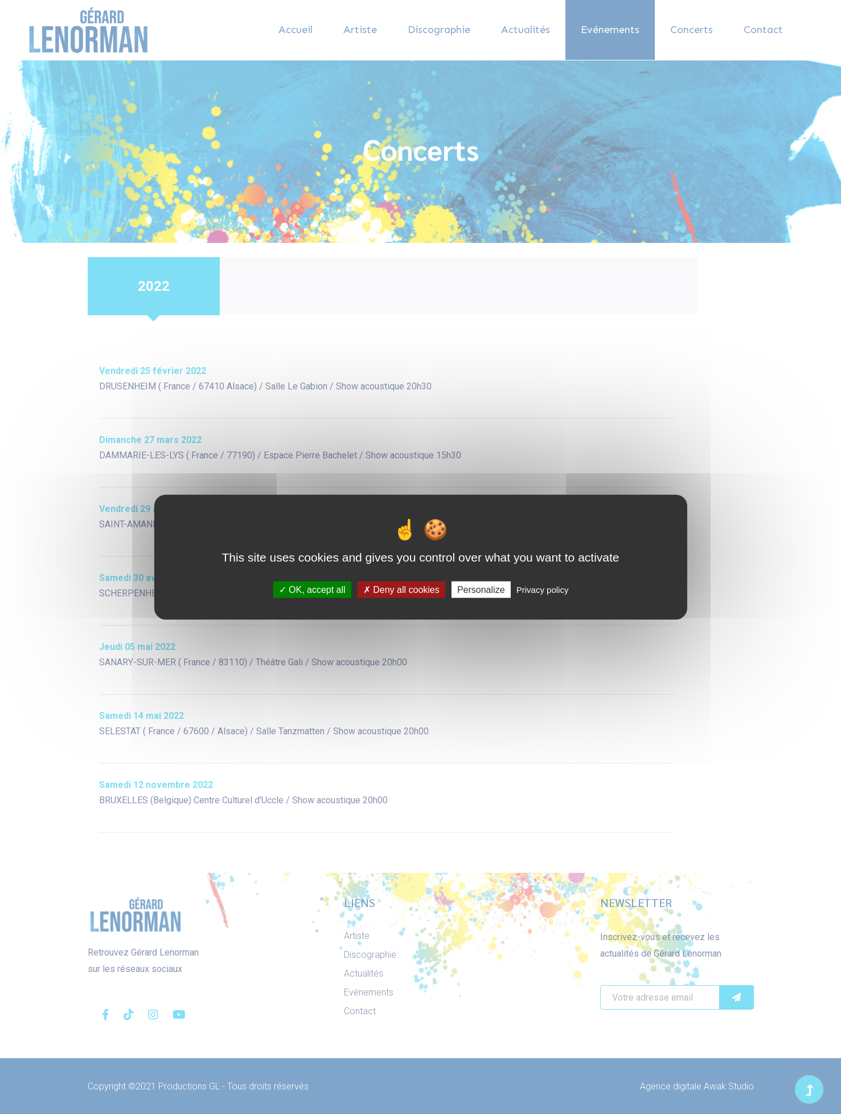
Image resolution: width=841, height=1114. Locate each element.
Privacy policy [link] (542, 589)
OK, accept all (312, 589)
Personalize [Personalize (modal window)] (481, 589)
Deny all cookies (401, 589)
